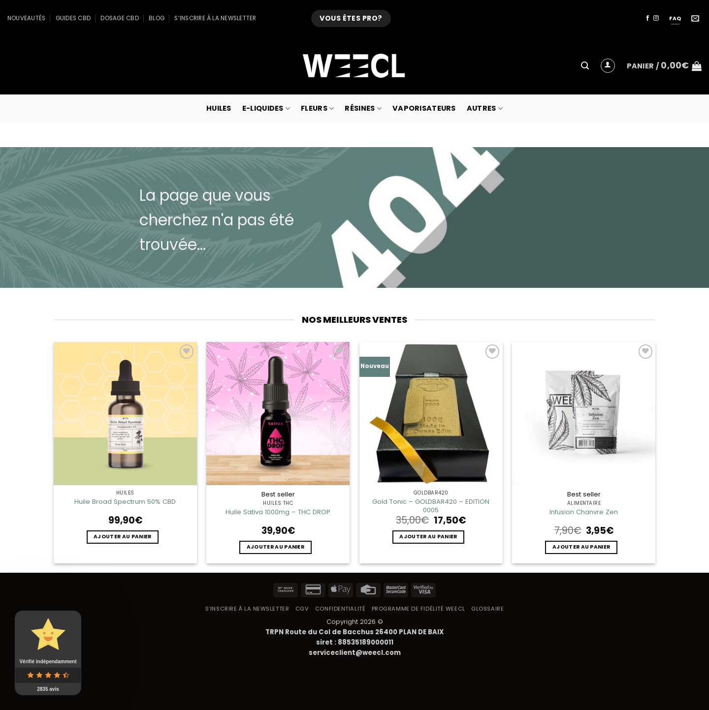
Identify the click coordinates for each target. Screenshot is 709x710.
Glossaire (487, 609)
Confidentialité (340, 609)
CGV (302, 609)
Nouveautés (26, 18)
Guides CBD (73, 18)
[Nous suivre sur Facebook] (647, 18)
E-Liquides (266, 108)
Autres (485, 108)
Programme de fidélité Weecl (418, 609)
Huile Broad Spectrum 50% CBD (125, 501)
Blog (156, 18)
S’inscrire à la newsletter (215, 18)
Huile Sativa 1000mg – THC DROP (278, 512)
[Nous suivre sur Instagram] (656, 18)
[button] (585, 65)
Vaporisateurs (424, 108)
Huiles (218, 108)
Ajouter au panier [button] (122, 536)
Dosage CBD (119, 18)
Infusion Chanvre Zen (583, 512)
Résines (363, 108)
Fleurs (317, 108)
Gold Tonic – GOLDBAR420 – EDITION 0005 (430, 505)
